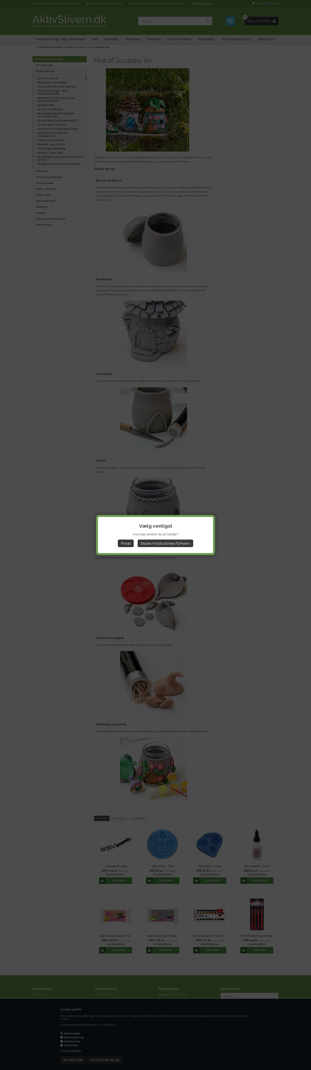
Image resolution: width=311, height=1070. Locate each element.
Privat (126, 543)
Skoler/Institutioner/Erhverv (165, 543)
